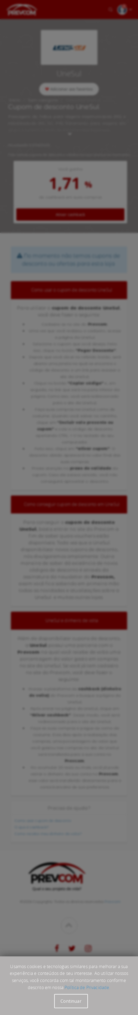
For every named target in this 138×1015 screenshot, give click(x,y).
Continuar (70, 1001)
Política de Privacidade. (87, 987)
